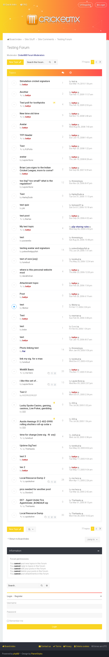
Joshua (75, 435)
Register (19, 596)
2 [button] (96, 62)
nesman (75, 315)
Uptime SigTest (28, 445)
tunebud (26, 262)
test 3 (23, 456)
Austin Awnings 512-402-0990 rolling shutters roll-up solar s (36, 423)
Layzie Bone (27, 160)
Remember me (16, 621)
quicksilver (30, 481)
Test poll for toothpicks (32, 102)
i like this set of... (29, 380)
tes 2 (22, 467)
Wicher (25, 308)
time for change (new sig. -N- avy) (37, 434)
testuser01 (76, 205)
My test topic (27, 226)
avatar (23, 156)
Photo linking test (29, 347)
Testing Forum (18, 47)
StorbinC (29, 492)
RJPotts (29, 149)
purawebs (26, 240)
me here (29, 373)
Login (9, 596)
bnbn (24, 329)
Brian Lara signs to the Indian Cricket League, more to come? (36, 169)
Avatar (23, 124)
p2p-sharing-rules (80, 227)
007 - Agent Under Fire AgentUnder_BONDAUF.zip (34, 501)
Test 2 (23, 392)
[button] (100, 62)
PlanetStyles (36, 654)
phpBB (16, 654)
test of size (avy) (29, 258)
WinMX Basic (27, 369)
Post (22, 293)
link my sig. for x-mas (31, 358)
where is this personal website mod (36, 271)
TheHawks (30, 449)
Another (24, 91)
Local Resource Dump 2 (32, 477)
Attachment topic (29, 282)
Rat (23, 351)
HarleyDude (27, 197)
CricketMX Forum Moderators (31, 55)
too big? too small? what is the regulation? (36, 182)
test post (25, 215)
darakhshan (27, 276)
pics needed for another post (35, 489)
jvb (23, 208)
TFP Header (26, 135)
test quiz (24, 204)
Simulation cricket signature (35, 81)
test (73, 81)
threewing (76, 181)
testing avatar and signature (35, 248)
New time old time (29, 113)
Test (22, 145)
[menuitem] (23, 4)
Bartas (28, 219)
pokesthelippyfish (30, 251)
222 (24, 412)
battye (25, 84)
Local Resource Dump (31, 513)
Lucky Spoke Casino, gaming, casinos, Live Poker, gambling (36, 407)
